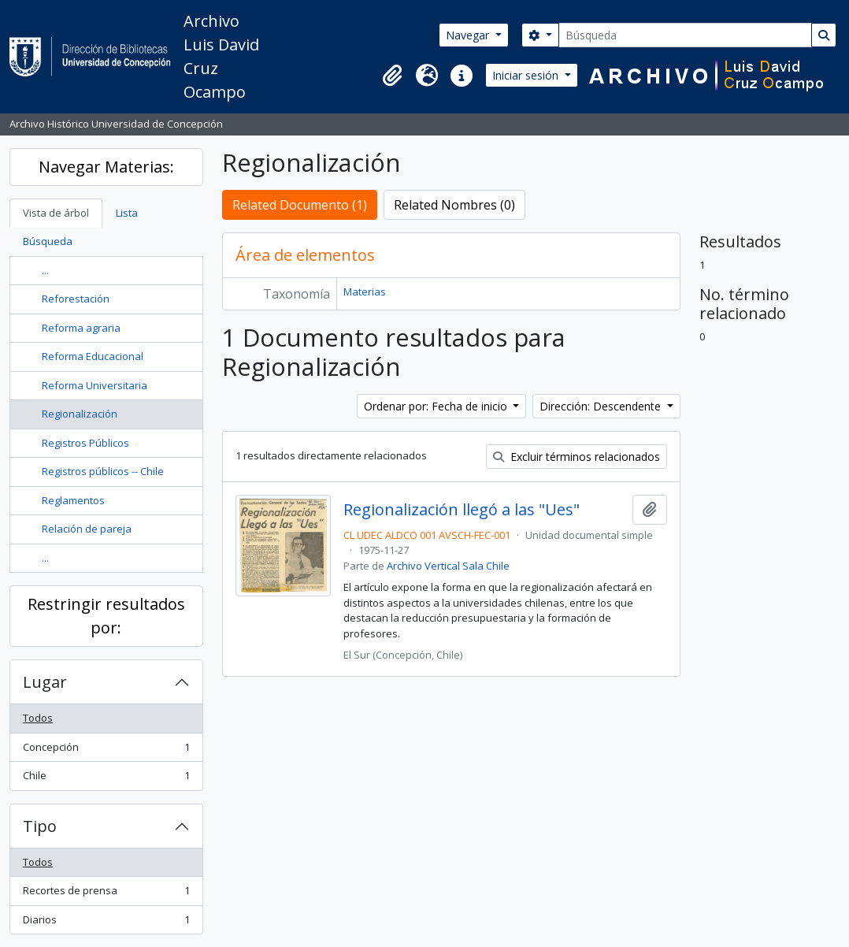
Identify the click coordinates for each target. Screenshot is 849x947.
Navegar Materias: (106, 166)
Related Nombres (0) (454, 205)
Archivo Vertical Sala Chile (448, 566)
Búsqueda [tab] (47, 241)
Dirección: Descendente (601, 406)
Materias (364, 291)
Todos (38, 718)
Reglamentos (73, 500)
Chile (106, 778)
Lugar (45, 682)
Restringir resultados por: (106, 615)
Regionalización (79, 414)
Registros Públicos (85, 443)
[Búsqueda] (685, 35)
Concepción (106, 750)
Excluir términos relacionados (576, 456)
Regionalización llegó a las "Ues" (461, 509)
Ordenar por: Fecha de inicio (437, 406)
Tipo (40, 826)
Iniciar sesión (527, 75)
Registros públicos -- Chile (103, 471)
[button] (392, 75)
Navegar (469, 35)
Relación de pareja (87, 529)
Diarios (106, 923)
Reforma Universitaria (94, 385)
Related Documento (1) (299, 205)
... (45, 270)
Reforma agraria (81, 328)
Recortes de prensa (106, 893)
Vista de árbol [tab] (56, 213)
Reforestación (75, 299)
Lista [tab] (127, 213)
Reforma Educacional (92, 356)
